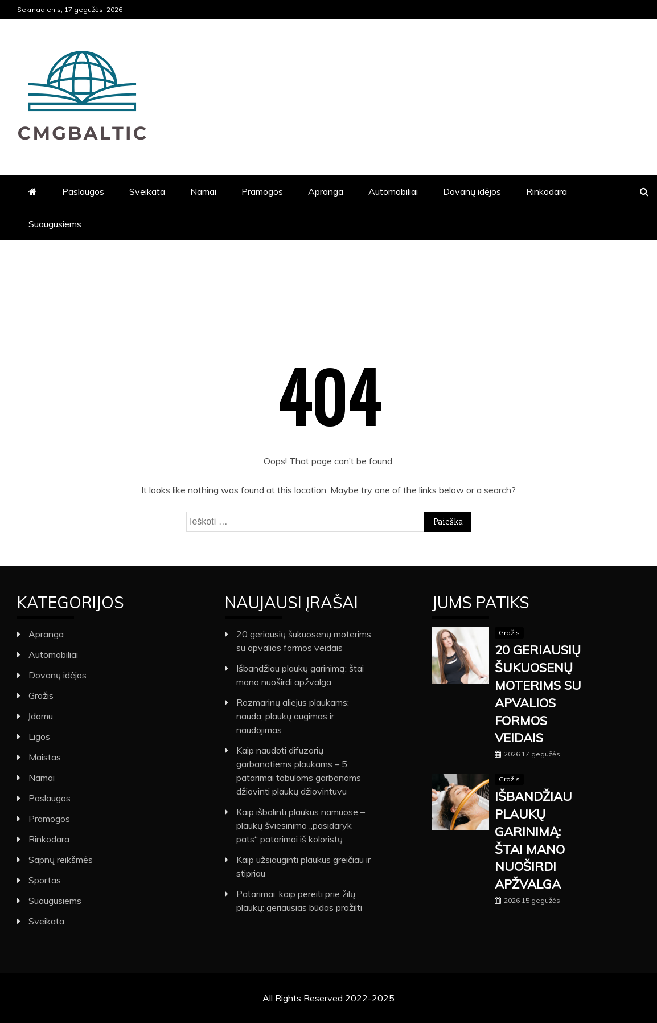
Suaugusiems (54, 224)
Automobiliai (393, 191)
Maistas (44, 757)
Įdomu (40, 716)
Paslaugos (83, 191)
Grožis (41, 695)
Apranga (325, 191)
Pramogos (262, 191)
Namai (203, 191)
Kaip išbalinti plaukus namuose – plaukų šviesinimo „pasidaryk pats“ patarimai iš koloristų (300, 825)
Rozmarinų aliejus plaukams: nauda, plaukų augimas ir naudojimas (292, 716)
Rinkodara (546, 191)
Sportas (44, 880)
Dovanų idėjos (472, 191)
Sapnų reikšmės (60, 859)
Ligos (39, 736)
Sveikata (147, 191)
